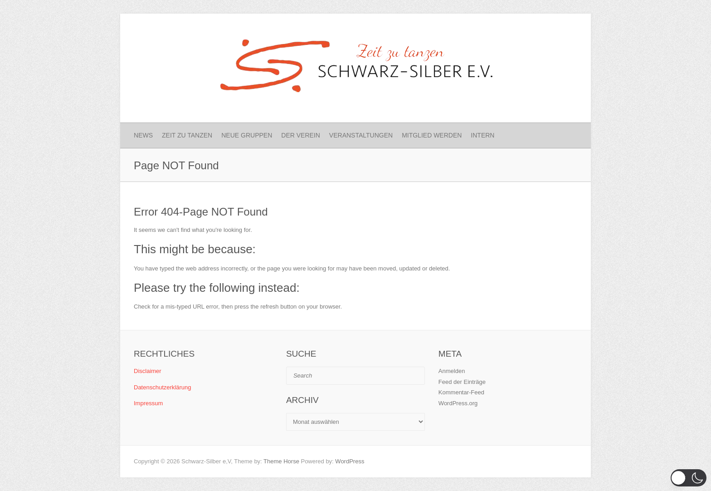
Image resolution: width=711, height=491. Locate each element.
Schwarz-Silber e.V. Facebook (538, 29)
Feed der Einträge (462, 381)
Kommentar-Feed (461, 392)
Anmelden (451, 371)
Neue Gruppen (246, 135)
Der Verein (300, 135)
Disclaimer (147, 371)
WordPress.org (457, 403)
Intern (482, 135)
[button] (688, 477)
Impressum (148, 403)
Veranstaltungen (361, 135)
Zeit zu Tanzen (187, 135)
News (143, 135)
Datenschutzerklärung (162, 387)
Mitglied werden (432, 135)
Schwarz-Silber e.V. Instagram (553, 29)
